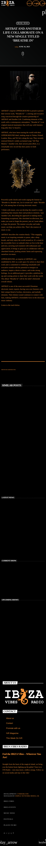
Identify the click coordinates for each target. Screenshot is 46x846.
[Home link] (7, 3)
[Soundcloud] (8, 833)
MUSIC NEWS (22, 23)
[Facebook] (13, 833)
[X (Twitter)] (6, 833)
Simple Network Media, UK (27, 796)
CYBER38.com (22, 794)
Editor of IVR (12, 369)
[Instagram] (11, 833)
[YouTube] (4, 833)
